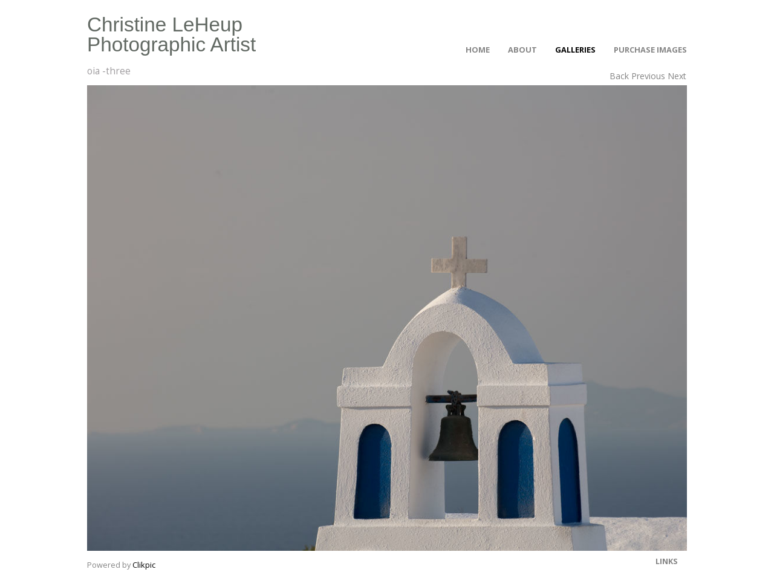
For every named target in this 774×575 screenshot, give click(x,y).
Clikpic (143, 564)
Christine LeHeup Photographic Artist (171, 34)
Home (478, 49)
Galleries (575, 49)
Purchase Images (650, 49)
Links (666, 561)
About (522, 49)
